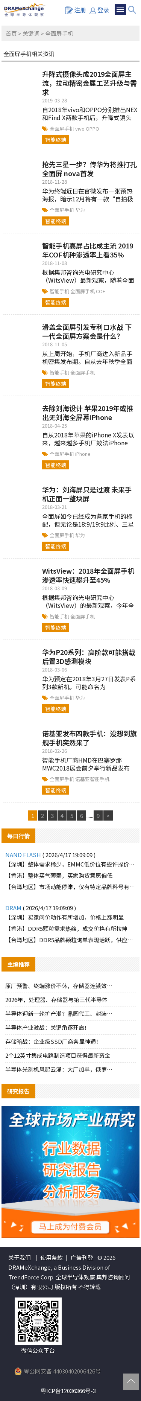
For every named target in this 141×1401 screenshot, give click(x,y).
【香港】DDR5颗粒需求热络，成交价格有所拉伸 (66, 928)
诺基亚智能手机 (92, 779)
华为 (80, 209)
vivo (80, 128)
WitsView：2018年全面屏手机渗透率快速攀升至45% (88, 575)
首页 (11, 33)
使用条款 (51, 1257)
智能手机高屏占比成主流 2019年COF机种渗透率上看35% (87, 250)
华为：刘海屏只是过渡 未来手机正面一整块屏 (87, 493)
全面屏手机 (62, 128)
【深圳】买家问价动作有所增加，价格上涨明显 (64, 917)
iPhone (83, 453)
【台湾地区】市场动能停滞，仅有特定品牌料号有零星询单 (70, 887)
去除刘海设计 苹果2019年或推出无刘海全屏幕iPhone (87, 412)
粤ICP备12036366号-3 (68, 1391)
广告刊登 (82, 1257)
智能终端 (55, 139)
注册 (75, 9)
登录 (99, 9)
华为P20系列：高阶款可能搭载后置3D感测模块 (88, 656)
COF (100, 291)
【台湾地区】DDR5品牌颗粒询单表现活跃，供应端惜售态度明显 (70, 940)
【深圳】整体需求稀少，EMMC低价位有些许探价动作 (70, 864)
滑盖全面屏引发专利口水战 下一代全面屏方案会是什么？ (87, 331)
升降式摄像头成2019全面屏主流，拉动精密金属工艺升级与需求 (89, 83)
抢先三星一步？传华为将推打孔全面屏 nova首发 (89, 168)
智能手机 (60, 291)
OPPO (92, 128)
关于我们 (19, 1257)
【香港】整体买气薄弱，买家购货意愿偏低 (58, 875)
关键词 (31, 33)
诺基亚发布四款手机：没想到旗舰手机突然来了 (89, 737)
